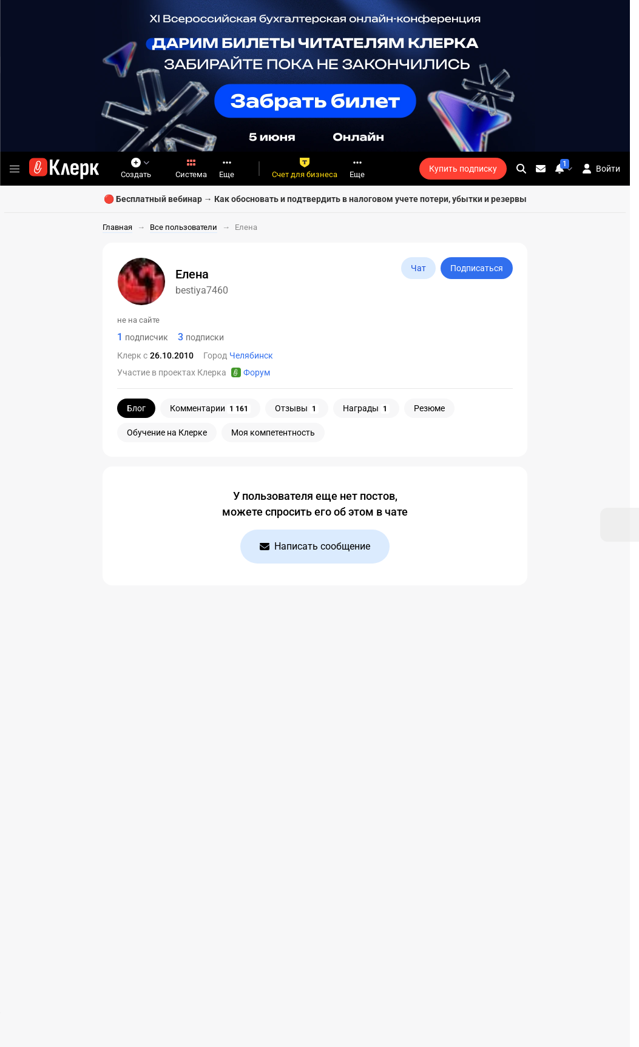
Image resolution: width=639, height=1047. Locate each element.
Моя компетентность (273, 432)
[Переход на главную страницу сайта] (64, 169)
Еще (226, 168)
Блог (136, 408)
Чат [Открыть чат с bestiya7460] (418, 268)
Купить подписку (463, 168)
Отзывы (297, 408)
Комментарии (210, 408)
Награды (366, 408)
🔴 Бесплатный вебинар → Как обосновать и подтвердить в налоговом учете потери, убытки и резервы (315, 199)
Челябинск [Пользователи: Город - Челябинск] (251, 355)
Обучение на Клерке (167, 432)
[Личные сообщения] (541, 168)
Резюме (429, 408)
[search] (521, 168)
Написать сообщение (315, 546)
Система (191, 168)
